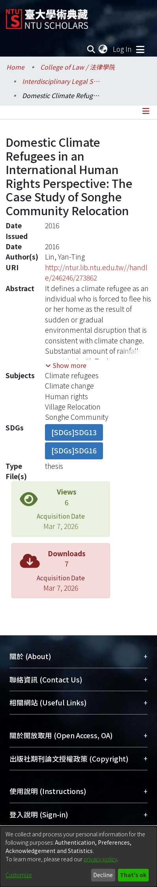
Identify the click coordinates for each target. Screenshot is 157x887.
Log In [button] (123, 49)
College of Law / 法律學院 (77, 67)
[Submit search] (91, 49)
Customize (19, 875)
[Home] (47, 16)
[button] (66, 365)
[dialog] (78, 856)
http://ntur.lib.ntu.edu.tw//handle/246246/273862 (96, 272)
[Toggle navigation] (140, 49)
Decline (103, 875)
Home (15, 67)
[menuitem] (103, 49)
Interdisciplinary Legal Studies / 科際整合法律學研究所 (61, 81)
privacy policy (100, 859)
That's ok (133, 875)
